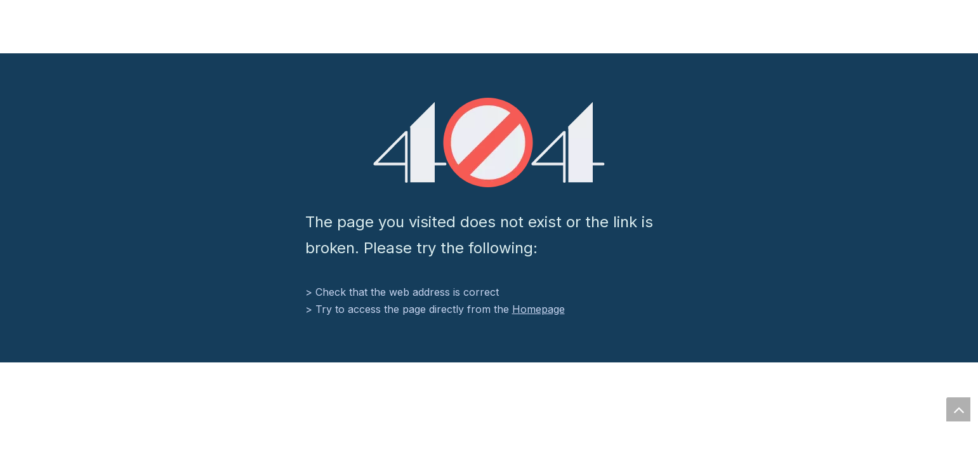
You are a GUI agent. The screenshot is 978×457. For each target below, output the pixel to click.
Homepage (538, 309)
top (958, 409)
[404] (489, 142)
